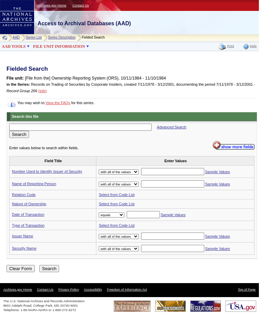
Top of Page (246, 289)
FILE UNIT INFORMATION (59, 46)
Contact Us (80, 5)
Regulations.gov (205, 306)
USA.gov (240, 306)
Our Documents (170, 306)
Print (230, 46)
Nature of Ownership (29, 204)
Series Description (61, 37)
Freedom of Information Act (127, 289)
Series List (34, 37)
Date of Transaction (28, 214)
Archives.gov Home (52, 5)
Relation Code (24, 195)
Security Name (24, 248)
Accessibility (93, 289)
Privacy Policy (68, 289)
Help (253, 46)
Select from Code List (117, 195)
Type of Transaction (28, 225)
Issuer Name (22, 236)
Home (6, 37)
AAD (16, 37)
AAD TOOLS (14, 46)
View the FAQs (57, 103)
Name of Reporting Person (34, 184)
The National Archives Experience (132, 306)
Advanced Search (171, 127)
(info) (42, 91)
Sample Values (217, 172)
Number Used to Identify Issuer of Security (47, 171)
